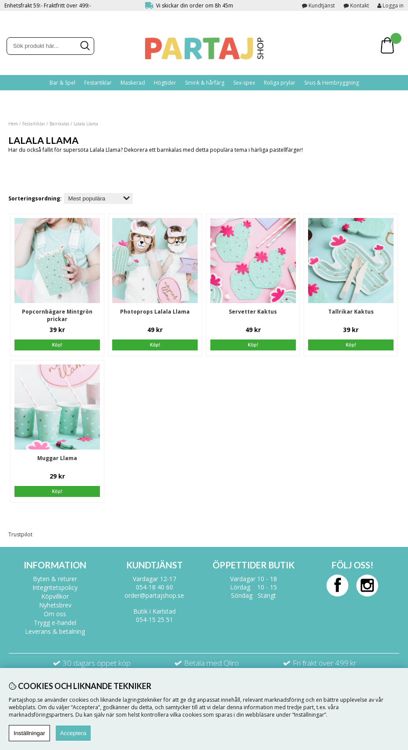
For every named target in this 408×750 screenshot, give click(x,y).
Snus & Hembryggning (331, 82)
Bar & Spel (62, 82)
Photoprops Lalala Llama (155, 311)
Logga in (390, 5)
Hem (13, 124)
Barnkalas (59, 124)
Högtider (165, 82)
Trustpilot (20, 534)
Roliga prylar (279, 82)
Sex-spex (244, 82)
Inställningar (29, 733)
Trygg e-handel (55, 622)
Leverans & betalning (55, 631)
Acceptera (73, 733)
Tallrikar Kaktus (351, 311)
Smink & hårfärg (204, 82)
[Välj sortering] (98, 198)
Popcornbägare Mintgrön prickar (57, 315)
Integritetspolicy (55, 587)
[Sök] (50, 46)
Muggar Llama (57, 458)
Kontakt (359, 5)
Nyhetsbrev (55, 605)
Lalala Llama (86, 124)
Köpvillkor (55, 596)
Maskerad (133, 82)
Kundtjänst (322, 5)
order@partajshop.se (154, 595)
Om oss (55, 614)
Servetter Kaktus (253, 311)
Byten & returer (55, 579)
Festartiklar (98, 82)
